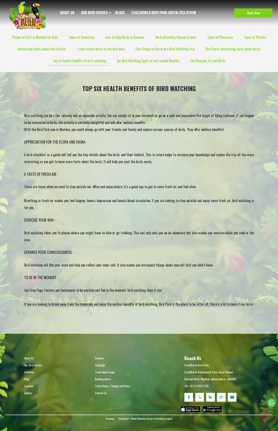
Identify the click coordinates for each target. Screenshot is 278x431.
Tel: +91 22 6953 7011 (196, 386)
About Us (67, 12)
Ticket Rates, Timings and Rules (112, 386)
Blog (26, 379)
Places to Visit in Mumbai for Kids (35, 37)
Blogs (120, 12)
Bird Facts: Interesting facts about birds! (233, 49)
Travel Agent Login (105, 372)
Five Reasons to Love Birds (207, 60)
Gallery (28, 393)
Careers (99, 358)
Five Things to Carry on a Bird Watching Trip (165, 49)
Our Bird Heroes (94, 12)
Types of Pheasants (220, 37)
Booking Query (103, 379)
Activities (29, 372)
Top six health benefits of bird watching (79, 60)
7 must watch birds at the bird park (100, 49)
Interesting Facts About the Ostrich (42, 49)
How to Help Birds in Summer (125, 37)
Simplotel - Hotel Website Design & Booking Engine (145, 418)
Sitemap (109, 418)
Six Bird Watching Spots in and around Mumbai (148, 60)
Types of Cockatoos (81, 37)
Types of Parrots (255, 37)
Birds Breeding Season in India (176, 37)
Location (28, 386)
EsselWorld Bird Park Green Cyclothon (163, 12)
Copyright (100, 365)
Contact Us (101, 393)
